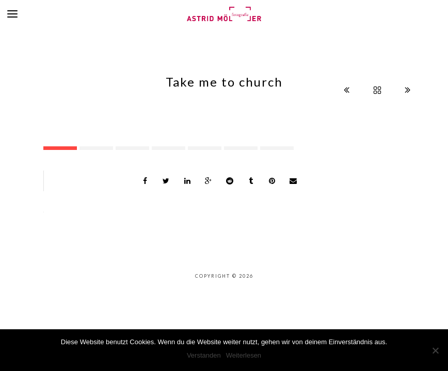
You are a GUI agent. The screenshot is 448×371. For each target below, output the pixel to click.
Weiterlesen (243, 355)
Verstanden (204, 355)
